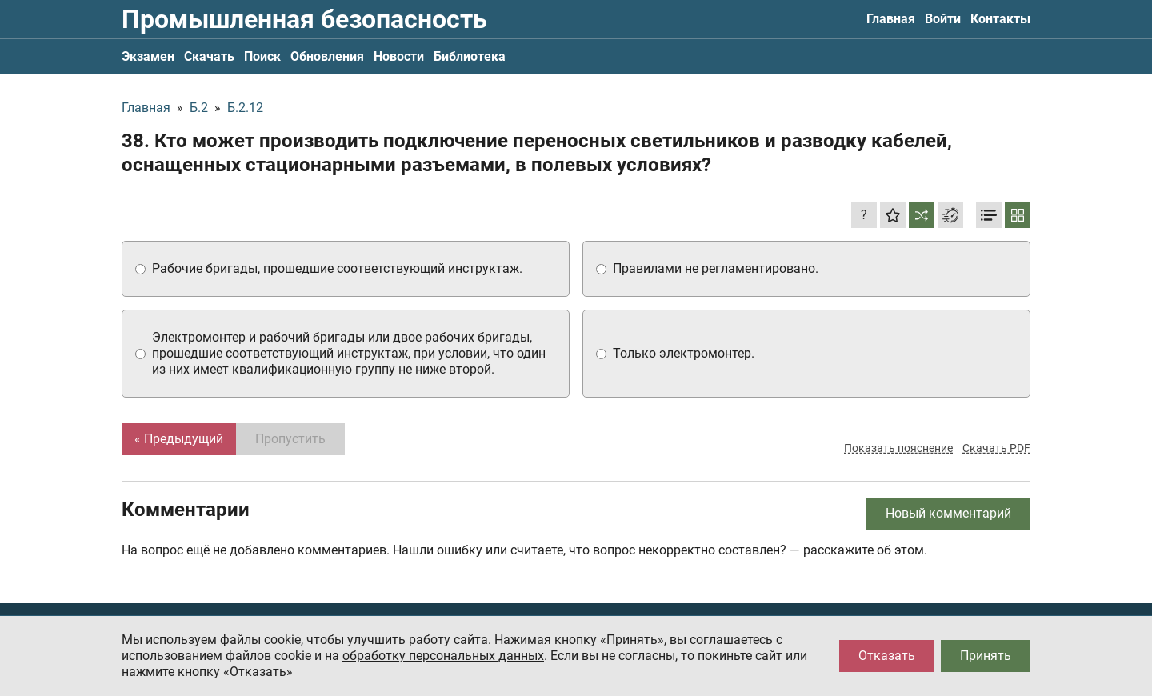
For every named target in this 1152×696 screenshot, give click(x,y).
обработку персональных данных (443, 655)
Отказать (886, 655)
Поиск (262, 56)
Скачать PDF (996, 448)
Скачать (209, 56)
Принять (985, 655)
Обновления (327, 56)
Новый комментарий (948, 513)
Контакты (1000, 18)
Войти (943, 18)
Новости (399, 56)
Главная (890, 18)
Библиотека (470, 56)
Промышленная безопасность (304, 19)
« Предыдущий (178, 438)
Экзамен (148, 56)
